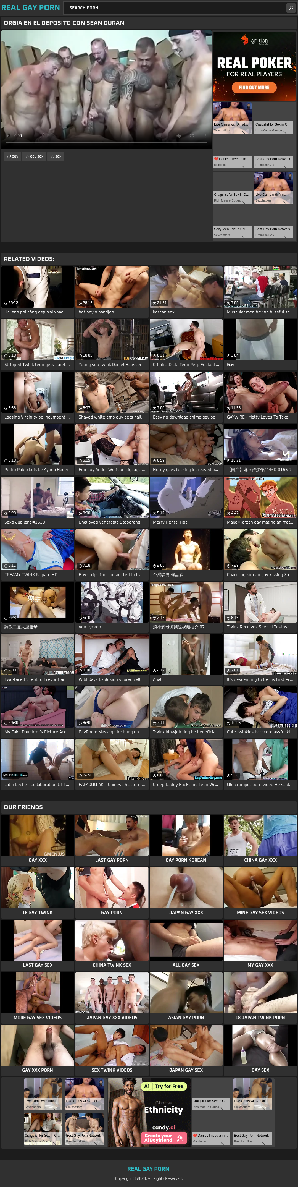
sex (58, 156)
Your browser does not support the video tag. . (106, 89)
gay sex (36, 156)
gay (15, 156)
